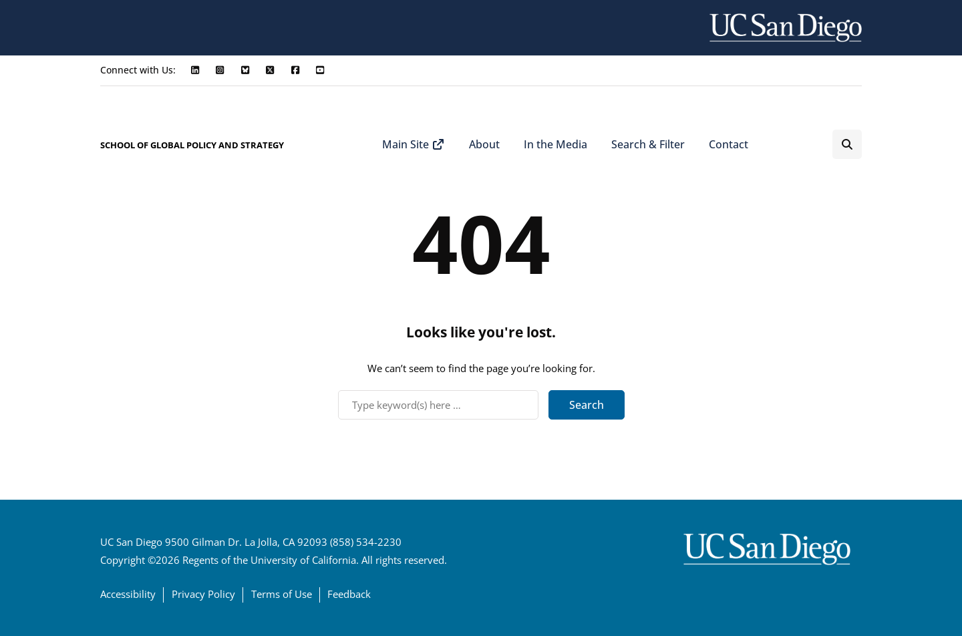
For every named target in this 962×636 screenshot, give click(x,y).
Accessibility (128, 594)
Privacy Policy (203, 594)
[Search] (438, 405)
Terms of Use (281, 594)
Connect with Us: (138, 69)
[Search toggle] (847, 144)
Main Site (413, 144)
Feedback (349, 594)
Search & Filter (648, 144)
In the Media (555, 144)
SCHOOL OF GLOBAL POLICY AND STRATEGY (192, 145)
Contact (728, 144)
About (484, 144)
